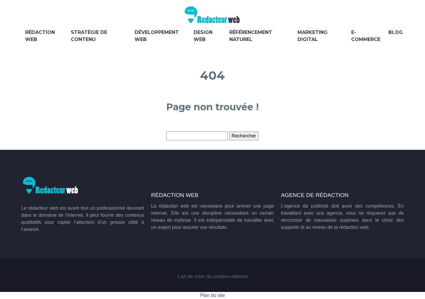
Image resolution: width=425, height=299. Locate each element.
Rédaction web (40, 35)
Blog (395, 32)
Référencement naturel (250, 35)
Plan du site (212, 295)
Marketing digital (313, 35)
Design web (203, 35)
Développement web (157, 35)
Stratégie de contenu (89, 35)
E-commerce (365, 35)
